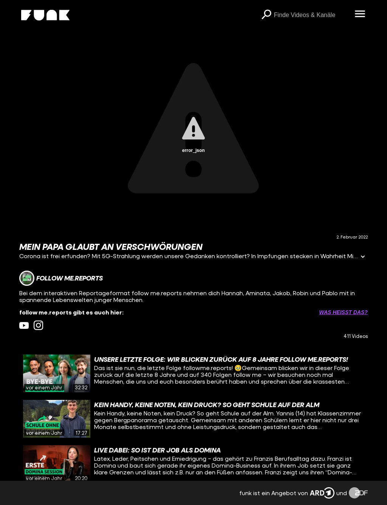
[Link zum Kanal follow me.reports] (61, 278)
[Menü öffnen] (360, 14)
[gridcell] (193, 373)
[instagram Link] (38, 325)
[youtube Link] (24, 325)
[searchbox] (312, 15)
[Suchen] (266, 15)
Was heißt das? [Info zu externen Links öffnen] (343, 312)
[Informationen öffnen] (363, 257)
